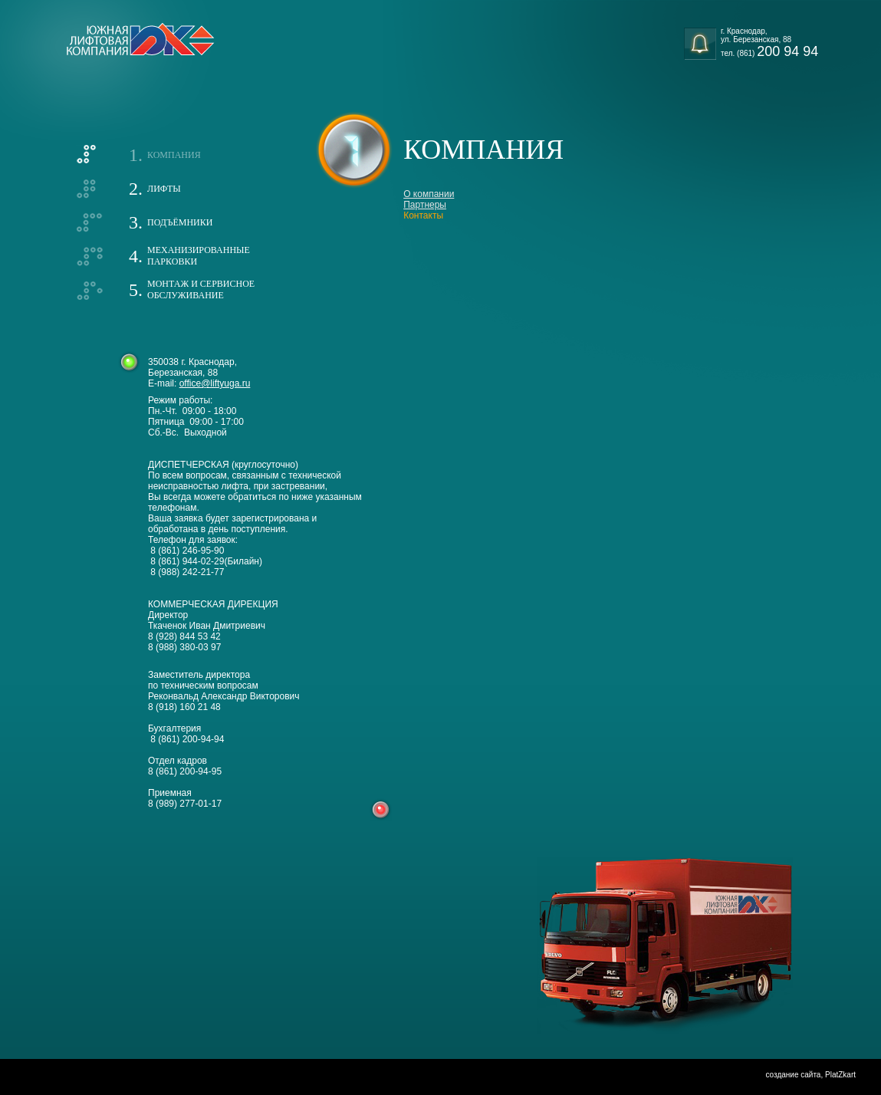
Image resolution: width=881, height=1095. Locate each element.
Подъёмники (179, 222)
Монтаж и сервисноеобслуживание (201, 289)
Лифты (164, 188)
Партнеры (424, 204)
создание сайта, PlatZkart (810, 1074)
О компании (428, 194)
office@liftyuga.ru (215, 383)
